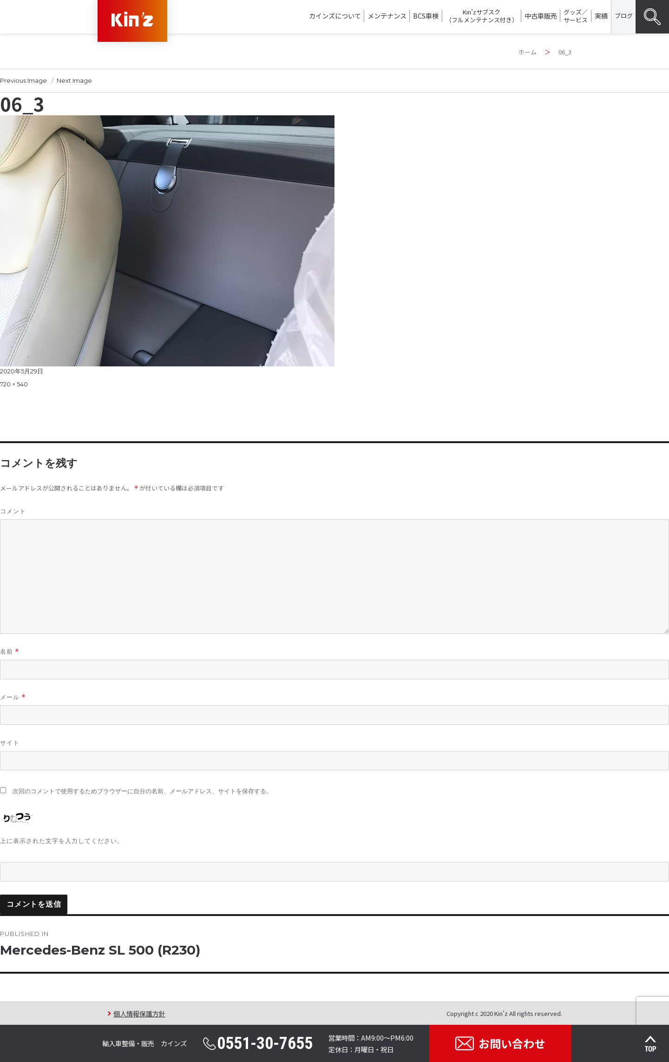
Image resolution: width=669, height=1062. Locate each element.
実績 (601, 15)
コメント (13, 511)
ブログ (624, 15)
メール (13, 697)
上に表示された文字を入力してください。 (62, 840)
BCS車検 (426, 15)
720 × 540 (14, 384)
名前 (9, 652)
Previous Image (23, 80)
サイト (10, 742)
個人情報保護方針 (139, 1013)
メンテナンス (387, 15)
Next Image (74, 80)
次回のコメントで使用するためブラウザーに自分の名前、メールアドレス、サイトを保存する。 (142, 791)
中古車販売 (541, 15)
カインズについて (335, 15)
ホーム (527, 51)
